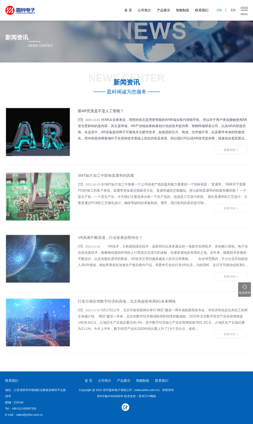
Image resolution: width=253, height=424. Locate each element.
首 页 (128, 10)
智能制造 (182, 10)
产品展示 (163, 10)
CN (219, 10)
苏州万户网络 (147, 396)
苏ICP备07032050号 (110, 396)
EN (233, 10)
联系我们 (201, 10)
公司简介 (144, 10)
